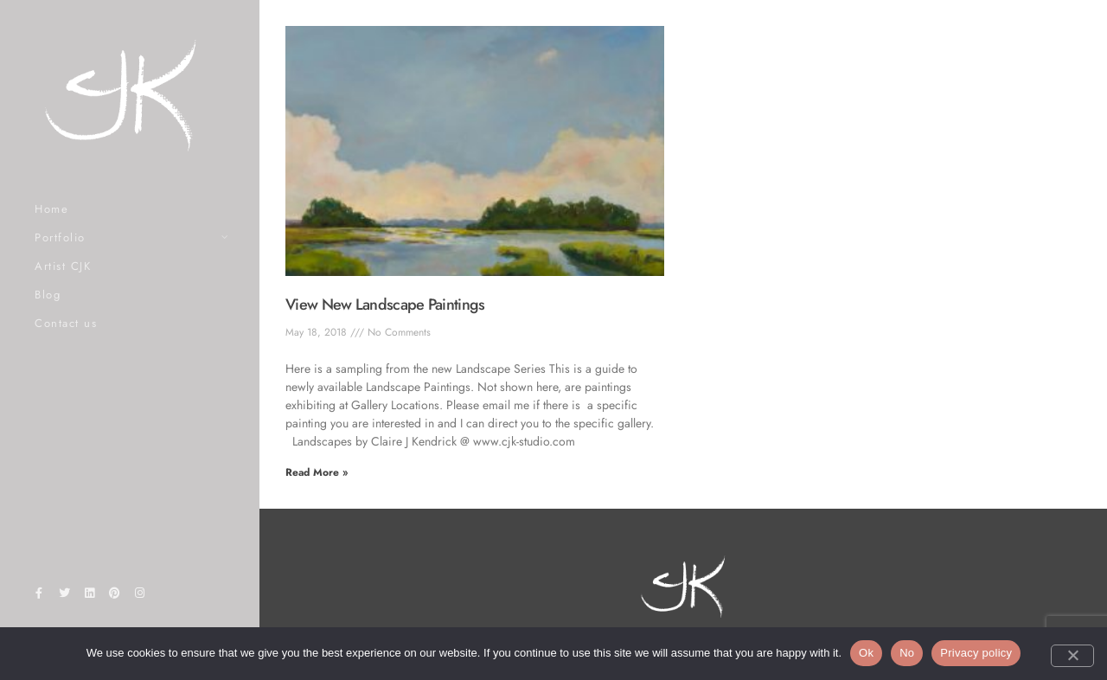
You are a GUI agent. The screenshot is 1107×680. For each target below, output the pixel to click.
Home (51, 209)
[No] (1072, 656)
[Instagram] (140, 596)
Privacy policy (976, 652)
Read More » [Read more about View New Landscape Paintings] (316, 472)
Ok (866, 652)
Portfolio (60, 237)
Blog (48, 294)
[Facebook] (39, 596)
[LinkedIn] (89, 596)
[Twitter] (64, 596)
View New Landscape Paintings (384, 304)
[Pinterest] (115, 596)
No (906, 652)
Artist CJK (63, 266)
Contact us (66, 323)
